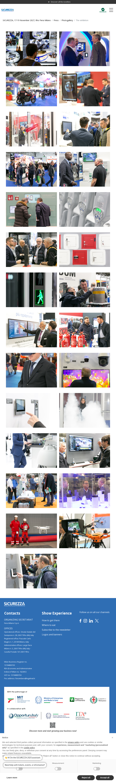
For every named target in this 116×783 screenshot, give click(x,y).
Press (56, 20)
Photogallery (67, 20)
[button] (112, 744)
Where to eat (48, 625)
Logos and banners (52, 634)
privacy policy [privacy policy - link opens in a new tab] (73, 748)
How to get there (51, 620)
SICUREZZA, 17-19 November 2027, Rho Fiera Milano (27, 20)
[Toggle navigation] (111, 10)
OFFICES (8, 628)
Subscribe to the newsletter (56, 629)
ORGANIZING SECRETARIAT (18, 619)
